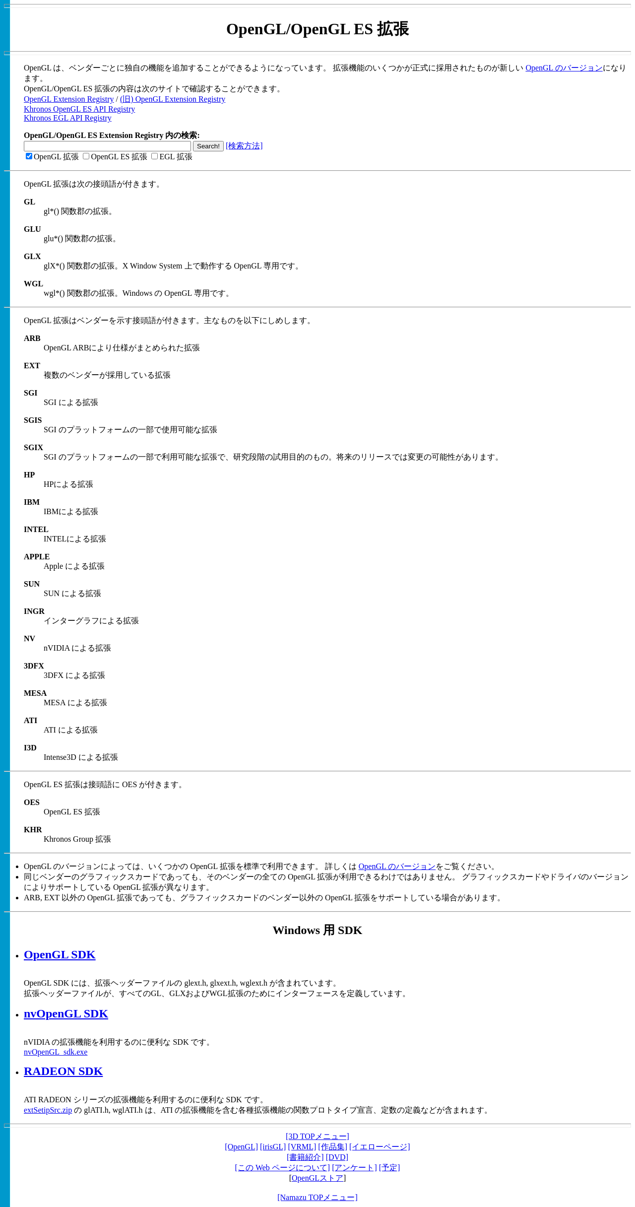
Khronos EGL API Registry (68, 118)
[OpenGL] (241, 1146)
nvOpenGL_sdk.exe (55, 1052)
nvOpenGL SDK (66, 1013)
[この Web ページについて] (282, 1167)
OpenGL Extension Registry (69, 99)
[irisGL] (273, 1146)
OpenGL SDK (60, 954)
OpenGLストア (317, 1178)
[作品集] (332, 1146)
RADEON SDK (63, 1071)
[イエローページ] (379, 1146)
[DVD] (337, 1157)
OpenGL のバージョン (563, 68)
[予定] (389, 1167)
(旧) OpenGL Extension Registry (172, 99)
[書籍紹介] (305, 1157)
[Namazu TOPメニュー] (317, 1197)
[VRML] (302, 1146)
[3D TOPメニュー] (317, 1136)
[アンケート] (354, 1167)
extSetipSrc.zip (48, 1110)
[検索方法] (244, 145)
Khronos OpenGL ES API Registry (79, 109)
